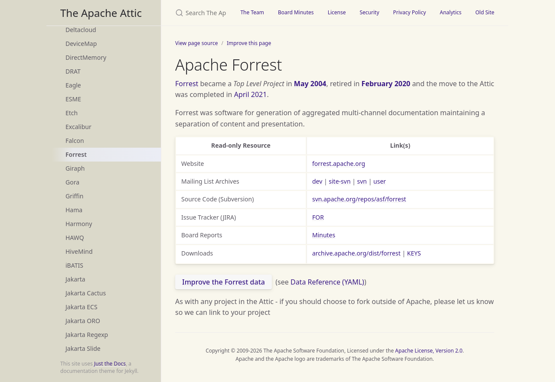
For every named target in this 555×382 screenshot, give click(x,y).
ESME (73, 99)
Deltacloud (80, 30)
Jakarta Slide (83, 348)
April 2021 (250, 94)
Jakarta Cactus (85, 293)
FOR (318, 217)
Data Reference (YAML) (327, 282)
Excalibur (78, 127)
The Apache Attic (101, 13)
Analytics (450, 12)
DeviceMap (81, 43)
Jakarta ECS (81, 307)
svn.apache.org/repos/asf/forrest (359, 199)
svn (362, 181)
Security (369, 12)
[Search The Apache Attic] (197, 13)
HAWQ (74, 237)
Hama (73, 210)
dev (317, 181)
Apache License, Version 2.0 (428, 350)
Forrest (76, 154)
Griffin (74, 196)
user (379, 181)
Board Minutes (296, 12)
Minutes (323, 235)
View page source (196, 43)
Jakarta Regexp (86, 334)
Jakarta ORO (82, 321)
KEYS (414, 253)
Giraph (75, 168)
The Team (252, 12)
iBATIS (74, 265)
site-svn (339, 181)
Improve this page (249, 43)
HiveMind (79, 251)
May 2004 (310, 83)
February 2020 (386, 83)
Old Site (484, 12)
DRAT (73, 71)
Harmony (78, 224)
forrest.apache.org (338, 163)
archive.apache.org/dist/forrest (356, 253)
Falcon (74, 140)
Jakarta (75, 279)
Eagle (73, 85)
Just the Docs (110, 363)
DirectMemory (85, 57)
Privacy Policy (409, 12)
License (337, 12)
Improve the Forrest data (223, 282)
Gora (72, 182)
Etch (71, 113)
